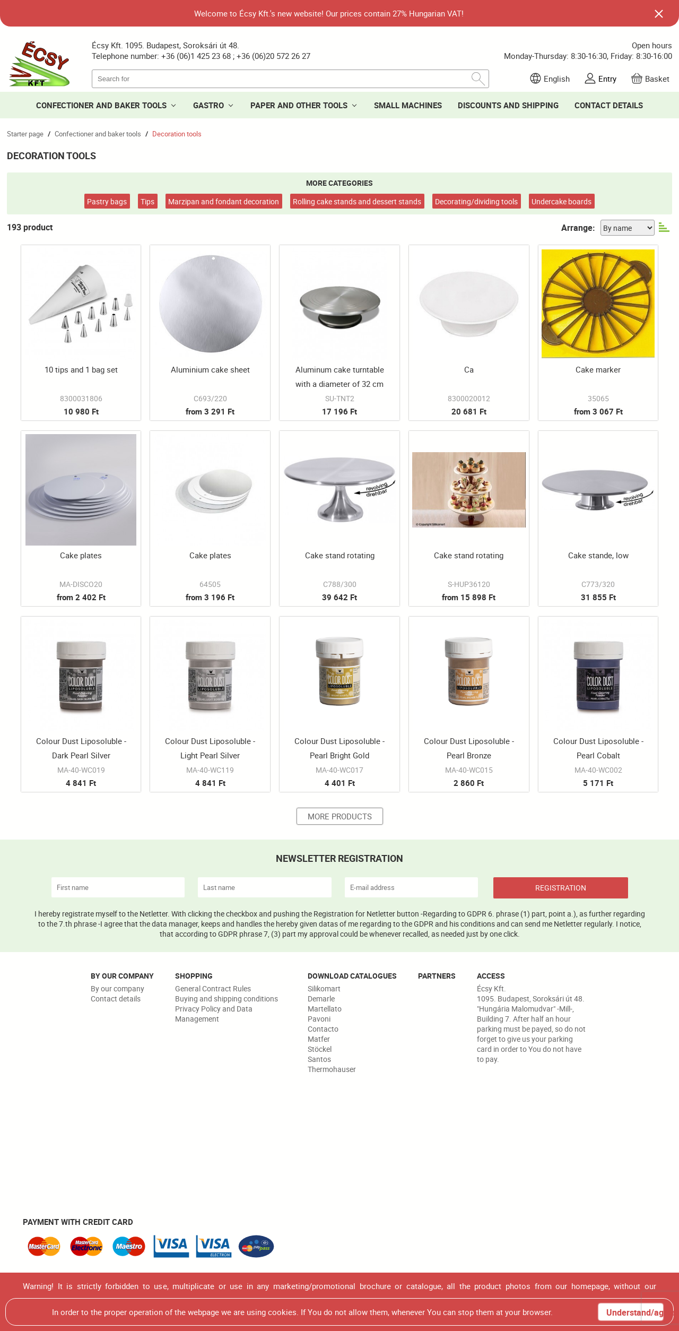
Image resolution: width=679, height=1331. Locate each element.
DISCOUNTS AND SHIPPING (508, 105)
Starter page (25, 134)
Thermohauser (332, 1069)
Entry (607, 78)
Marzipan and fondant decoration (223, 201)
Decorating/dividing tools (476, 201)
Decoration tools (177, 134)
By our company (117, 988)
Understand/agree (634, 1312)
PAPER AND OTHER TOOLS (298, 105)
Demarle (321, 998)
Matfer (319, 1039)
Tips (147, 201)
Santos (319, 1059)
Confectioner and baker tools (98, 134)
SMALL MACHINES (408, 105)
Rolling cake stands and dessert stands (357, 201)
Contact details (116, 998)
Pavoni (319, 1019)
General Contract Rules (213, 988)
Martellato (325, 1009)
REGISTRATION (560, 888)
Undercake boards (561, 201)
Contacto (323, 1029)
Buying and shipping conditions (226, 998)
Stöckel (320, 1049)
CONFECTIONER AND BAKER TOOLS (101, 105)
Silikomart (324, 988)
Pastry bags (107, 201)
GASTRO (208, 105)
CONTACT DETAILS (608, 105)
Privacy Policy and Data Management (214, 1014)
